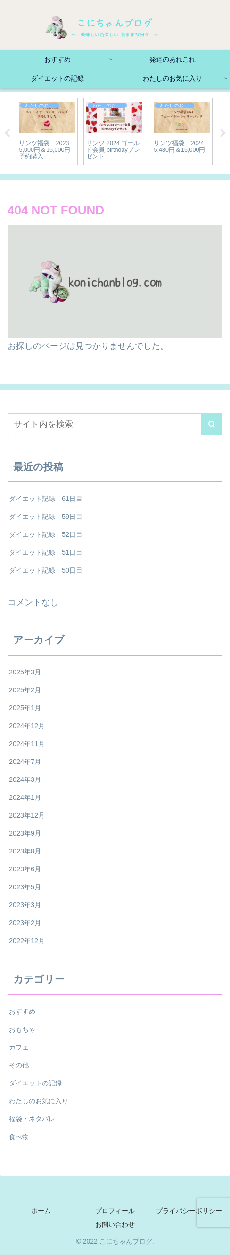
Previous (7, 133)
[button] (211, 424)
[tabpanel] (47, 131)
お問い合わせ (115, 1224)
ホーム (41, 1210)
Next (223, 133)
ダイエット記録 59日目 (45, 516)
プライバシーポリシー (189, 1210)
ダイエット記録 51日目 (45, 552)
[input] (115, 424)
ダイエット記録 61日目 (45, 498)
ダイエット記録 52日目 (45, 534)
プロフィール (115, 1210)
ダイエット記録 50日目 (45, 570)
